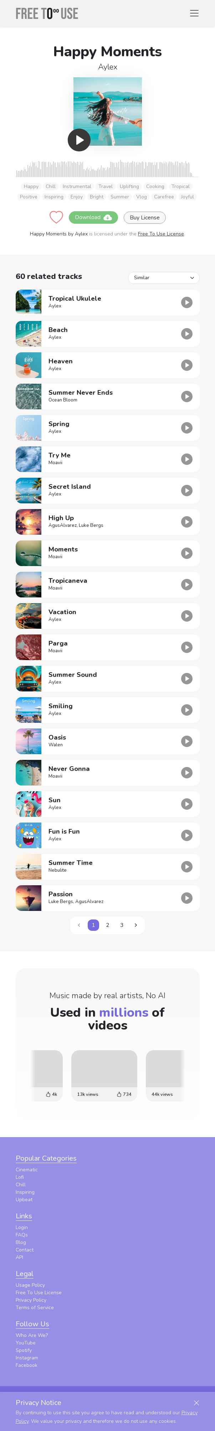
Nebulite (57, 870)
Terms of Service (35, 1307)
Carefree (164, 196)
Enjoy (77, 196)
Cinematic (27, 1169)
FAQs (22, 1235)
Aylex (107, 67)
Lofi (20, 1177)
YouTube (26, 1342)
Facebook (26, 1365)
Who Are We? (32, 1335)
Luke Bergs (91, 525)
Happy (31, 186)
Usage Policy (30, 1285)
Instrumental (77, 186)
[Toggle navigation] (194, 13)
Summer (120, 196)
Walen (55, 745)
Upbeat (24, 1199)
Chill (51, 186)
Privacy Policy (31, 1300)
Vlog (141, 196)
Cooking (155, 186)
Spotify (24, 1350)
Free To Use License (161, 233)
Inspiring (54, 196)
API (19, 1257)
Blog (21, 1242)
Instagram (27, 1357)
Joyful (187, 196)
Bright (96, 196)
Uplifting (129, 186)
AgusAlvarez (62, 525)
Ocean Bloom (62, 400)
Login (22, 1227)
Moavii (55, 463)
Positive (28, 196)
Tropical (181, 186)
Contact (25, 1249)
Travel (105, 186)
